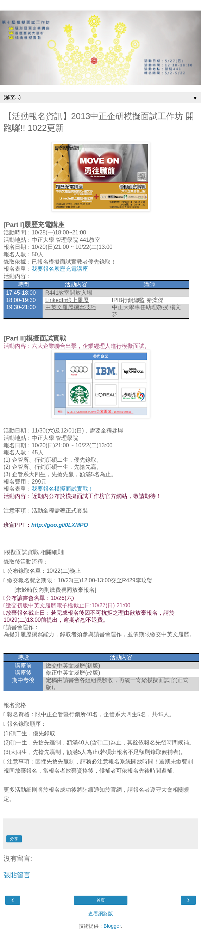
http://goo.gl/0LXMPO (59, 525)
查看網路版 (100, 913)
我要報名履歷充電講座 (60, 269)
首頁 (100, 900)
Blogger (112, 926)
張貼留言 (17, 875)
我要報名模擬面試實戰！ (63, 489)
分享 (14, 838)
